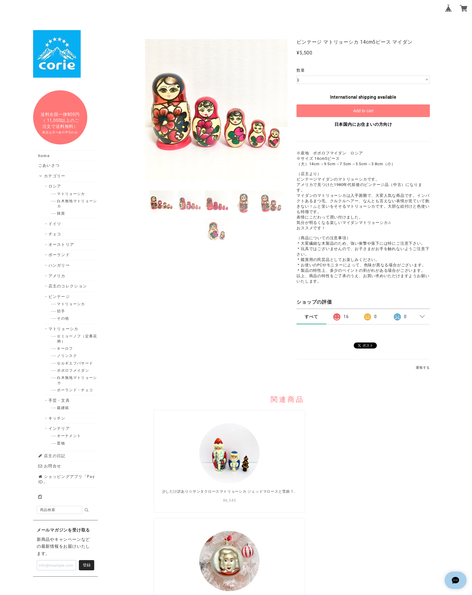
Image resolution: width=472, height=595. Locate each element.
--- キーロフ (65, 348)
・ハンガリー (59, 265)
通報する (423, 368)
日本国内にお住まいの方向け (363, 124)
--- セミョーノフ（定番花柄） (77, 338)
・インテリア (59, 428)
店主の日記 (52, 455)
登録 (87, 565)
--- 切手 (61, 311)
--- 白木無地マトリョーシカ (77, 203)
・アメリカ (57, 275)
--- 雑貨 (61, 213)
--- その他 (63, 318)
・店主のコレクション (67, 286)
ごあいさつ (49, 165)
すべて (311, 316)
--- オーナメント (69, 435)
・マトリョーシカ (63, 328)
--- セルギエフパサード (75, 363)
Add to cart (363, 110)
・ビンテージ (59, 296)
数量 (301, 70)
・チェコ (54, 233)
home (44, 155)
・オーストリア (61, 244)
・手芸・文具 (59, 400)
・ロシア (54, 186)
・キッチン (57, 418)
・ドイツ (54, 223)
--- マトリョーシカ (71, 193)
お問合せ (49, 465)
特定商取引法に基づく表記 (307, 554)
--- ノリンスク (67, 355)
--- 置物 (61, 443)
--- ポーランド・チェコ (75, 390)
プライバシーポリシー (254, 554)
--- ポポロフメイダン (73, 370)
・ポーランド (59, 254)
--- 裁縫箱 (63, 407)
